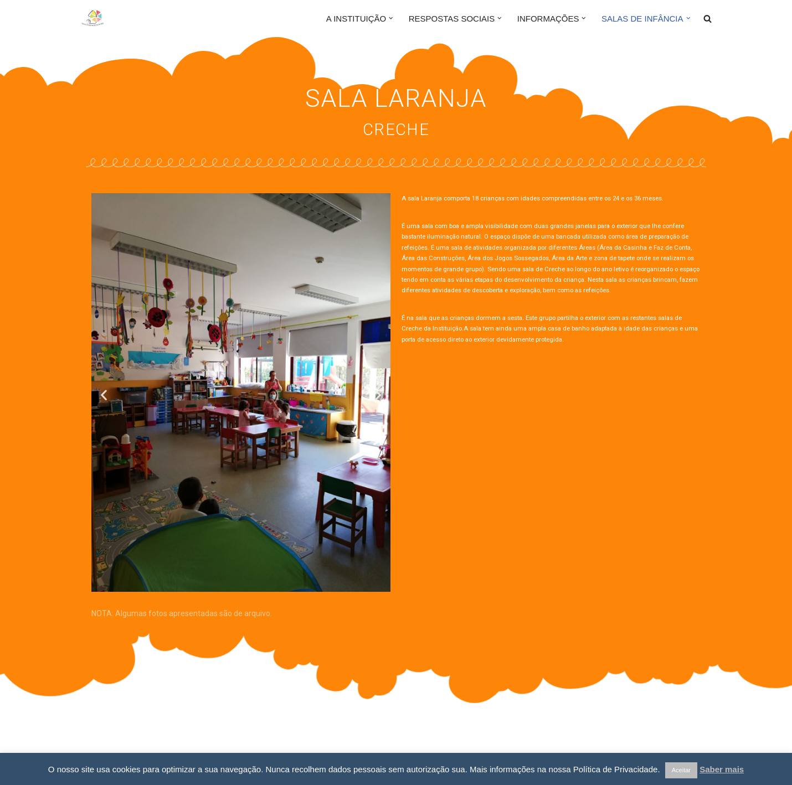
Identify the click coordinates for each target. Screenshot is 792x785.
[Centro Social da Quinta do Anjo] (113, 18)
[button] (391, 18)
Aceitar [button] (681, 770)
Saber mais (722, 769)
